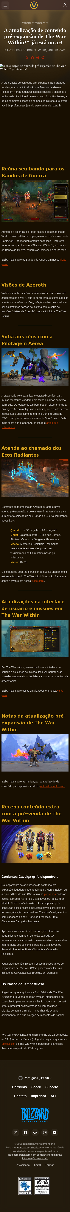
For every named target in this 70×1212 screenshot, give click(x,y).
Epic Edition (8, 1043)
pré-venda (50, 894)
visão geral (38, 580)
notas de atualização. (52, 786)
